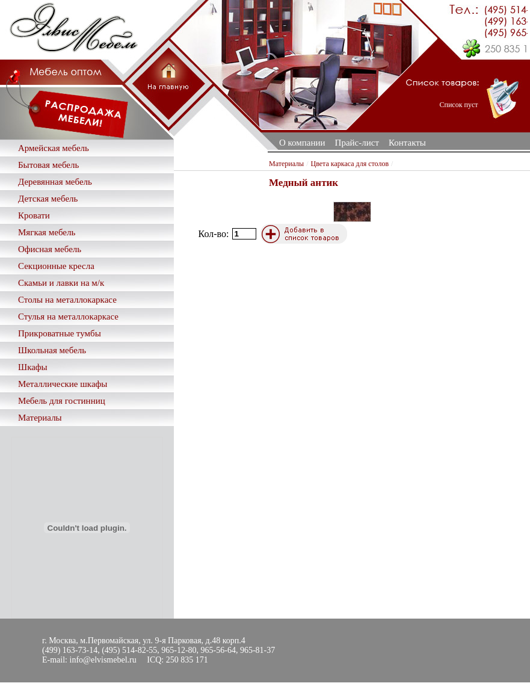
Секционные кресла (56, 266)
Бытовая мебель (48, 165)
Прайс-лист (357, 142)
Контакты (407, 142)
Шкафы (33, 367)
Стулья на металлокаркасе (68, 316)
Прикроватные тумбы (59, 333)
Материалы (40, 417)
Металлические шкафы (62, 384)
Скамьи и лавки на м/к (61, 283)
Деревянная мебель (55, 182)
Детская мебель (48, 198)
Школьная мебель (52, 350)
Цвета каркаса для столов (350, 163)
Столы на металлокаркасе (67, 299)
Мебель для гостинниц (61, 401)
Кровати (34, 215)
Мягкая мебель (46, 232)
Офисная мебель (49, 249)
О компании (302, 142)
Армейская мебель (53, 148)
